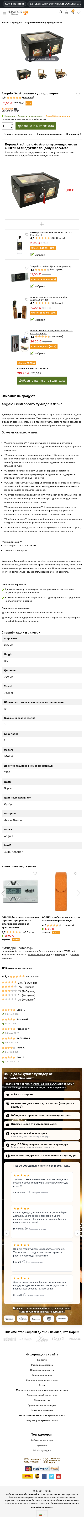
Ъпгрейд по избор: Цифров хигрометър (50, 266)
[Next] (80, 134)
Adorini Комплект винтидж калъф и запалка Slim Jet (49, 298)
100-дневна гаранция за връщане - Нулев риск (41, 1116)
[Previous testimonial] (7, 1234)
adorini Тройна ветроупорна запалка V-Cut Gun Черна (51, 332)
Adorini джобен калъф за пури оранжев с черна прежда (61, 918)
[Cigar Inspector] (35, 1319)
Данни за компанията (42, 1410)
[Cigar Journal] (22, 1319)
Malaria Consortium (29, 1495)
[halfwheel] (62, 1319)
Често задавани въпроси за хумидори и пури (42, 1416)
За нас (42, 1385)
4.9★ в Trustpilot (14, 4)
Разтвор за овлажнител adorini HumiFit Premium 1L (51, 234)
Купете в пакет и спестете (18, 134)
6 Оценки (28, 97)
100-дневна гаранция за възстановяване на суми (42, 1390)
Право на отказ (42, 1400)
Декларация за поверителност (42, 1380)
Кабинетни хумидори (39, 955)
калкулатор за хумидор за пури (42, 1421)
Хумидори (60, 955)
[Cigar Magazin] (48, 1319)
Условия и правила (42, 1375)
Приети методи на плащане (42, 1405)
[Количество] (5, 126)
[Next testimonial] (77, 1234)
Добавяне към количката (36, 126)
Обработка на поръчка (42, 1370)
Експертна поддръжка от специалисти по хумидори (43, 1156)
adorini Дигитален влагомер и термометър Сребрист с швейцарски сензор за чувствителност (20, 922)
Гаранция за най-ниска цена (29, 1134)
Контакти (42, 1360)
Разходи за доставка (42, 1365)
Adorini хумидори (42, 1450)
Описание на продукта (49, 134)
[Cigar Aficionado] (9, 1319)
